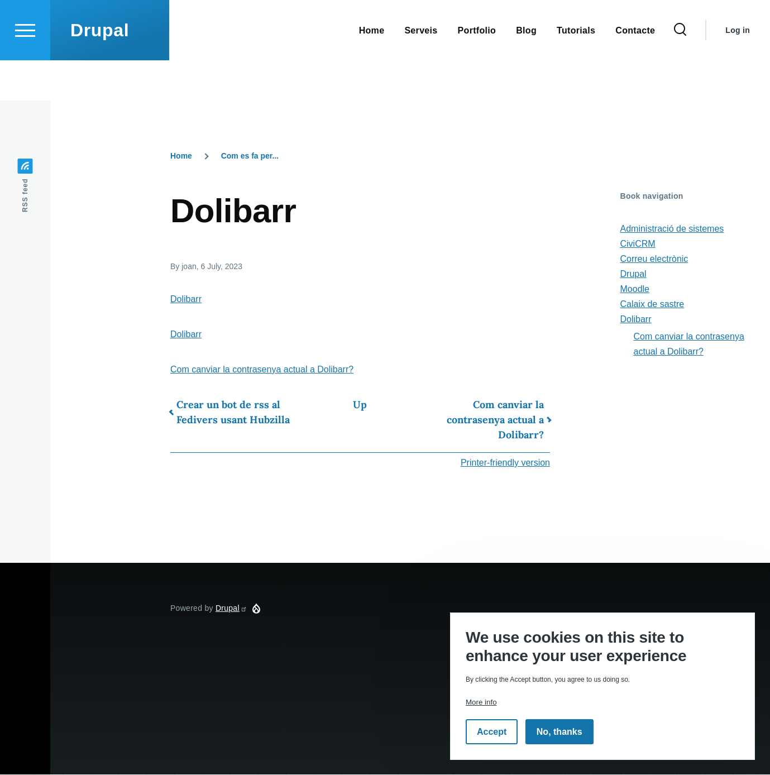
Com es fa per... (250, 156)
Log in (737, 70)
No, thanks (559, 731)
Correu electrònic (654, 259)
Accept (491, 731)
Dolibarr (186, 299)
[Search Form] (680, 70)
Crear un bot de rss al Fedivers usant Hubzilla (233, 413)
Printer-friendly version (505, 463)
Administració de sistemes (672, 229)
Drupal (99, 70)
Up (360, 405)
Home (181, 156)
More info (481, 702)
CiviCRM (638, 244)
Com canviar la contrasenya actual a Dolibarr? (261, 370)
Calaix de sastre (652, 304)
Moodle (634, 289)
